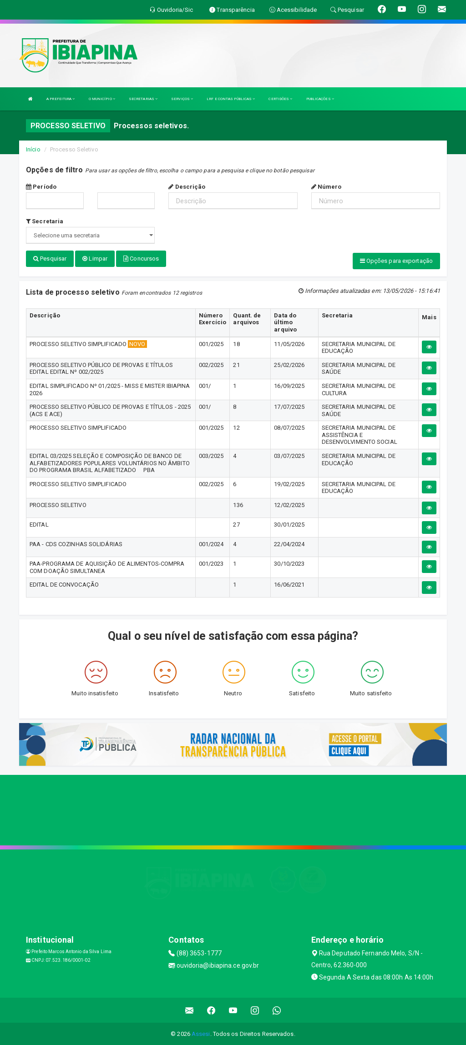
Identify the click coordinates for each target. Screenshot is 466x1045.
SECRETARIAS (143, 99)
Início (33, 149)
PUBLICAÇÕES (320, 99)
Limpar (94, 258)
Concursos (141, 258)
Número (326, 186)
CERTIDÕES (280, 99)
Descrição (186, 186)
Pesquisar (49, 258)
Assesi (201, 1033)
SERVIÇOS (182, 99)
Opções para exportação (396, 260)
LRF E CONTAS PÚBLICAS (231, 99)
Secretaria (44, 221)
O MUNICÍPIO (102, 99)
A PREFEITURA (60, 99)
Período (41, 186)
